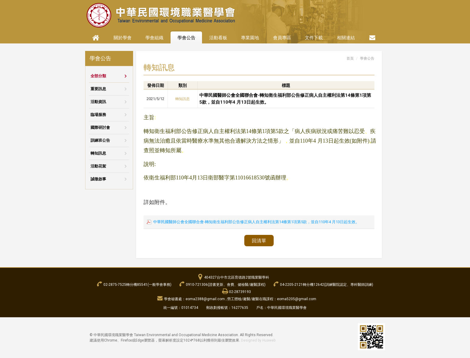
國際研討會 (100, 127)
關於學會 (123, 37)
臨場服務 (98, 114)
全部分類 (98, 76)
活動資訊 (98, 101)
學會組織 (154, 37)
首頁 (350, 58)
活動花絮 (98, 166)
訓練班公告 (100, 140)
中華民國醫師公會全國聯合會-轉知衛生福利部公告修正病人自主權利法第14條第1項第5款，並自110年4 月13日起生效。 (256, 222)
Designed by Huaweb (258, 340)
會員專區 (282, 37)
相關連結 (346, 37)
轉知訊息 (98, 153)
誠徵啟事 (98, 179)
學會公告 (186, 37)
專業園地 (250, 37)
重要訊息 (98, 89)
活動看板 (218, 37)
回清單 (259, 241)
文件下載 (314, 37)
